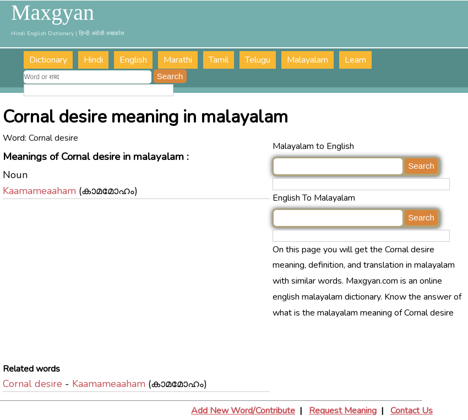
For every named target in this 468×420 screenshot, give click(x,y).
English (133, 60)
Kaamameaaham (39, 190)
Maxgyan (52, 13)
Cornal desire (32, 383)
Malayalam (307, 60)
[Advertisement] (138, 284)
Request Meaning (343, 411)
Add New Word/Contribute (243, 411)
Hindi (93, 60)
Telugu (257, 60)
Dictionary (48, 60)
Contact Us (411, 411)
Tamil (218, 60)
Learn (355, 60)
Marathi (178, 60)
